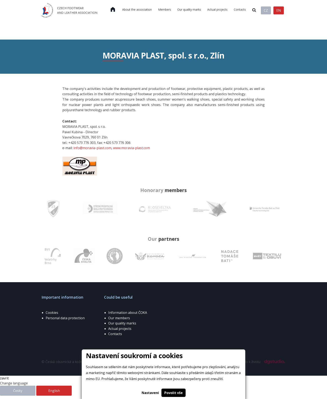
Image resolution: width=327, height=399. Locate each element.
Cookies (52, 312)
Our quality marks (122, 323)
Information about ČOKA (127, 312)
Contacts (115, 334)
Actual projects (119, 328)
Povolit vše (173, 392)
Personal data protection (65, 318)
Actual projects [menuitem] (217, 9)
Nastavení (150, 392)
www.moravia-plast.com (131, 148)
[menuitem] (113, 9)
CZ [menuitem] (266, 10)
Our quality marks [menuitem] (189, 9)
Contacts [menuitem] (240, 9)
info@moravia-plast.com (92, 148)
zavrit (4, 378)
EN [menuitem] (278, 10)
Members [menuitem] (164, 9)
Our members (119, 318)
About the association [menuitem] (137, 9)
